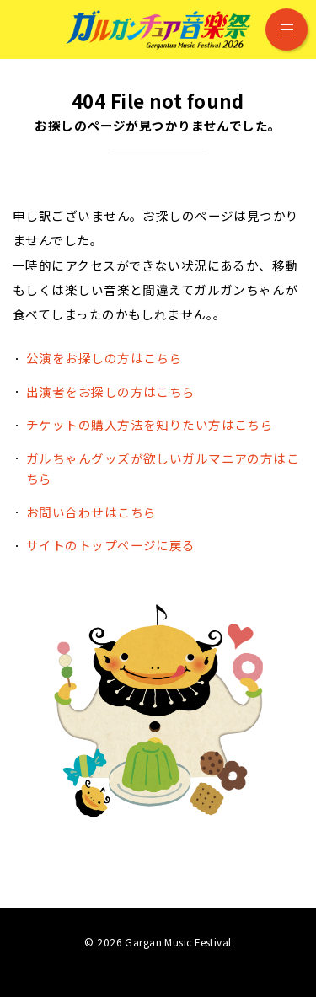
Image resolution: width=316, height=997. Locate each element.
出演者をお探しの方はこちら (110, 391)
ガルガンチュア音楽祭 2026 (158, 29)
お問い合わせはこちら (91, 512)
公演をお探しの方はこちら (104, 358)
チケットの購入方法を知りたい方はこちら (149, 424)
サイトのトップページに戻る (110, 545)
